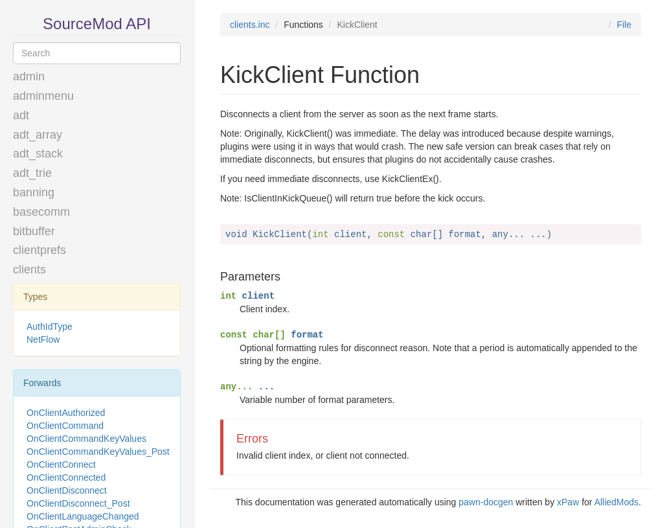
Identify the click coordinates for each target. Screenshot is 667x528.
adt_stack (38, 153)
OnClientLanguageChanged (83, 516)
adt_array (37, 134)
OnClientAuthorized (66, 412)
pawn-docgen (485, 502)
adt (21, 115)
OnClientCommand (65, 425)
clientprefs (39, 250)
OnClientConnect (61, 464)
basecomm (41, 211)
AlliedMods (616, 502)
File (623, 24)
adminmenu (43, 95)
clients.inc (249, 24)
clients (29, 269)
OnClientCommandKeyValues (86, 438)
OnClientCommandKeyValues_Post (98, 451)
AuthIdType (50, 326)
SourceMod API (97, 23)
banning (33, 192)
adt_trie (32, 172)
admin (29, 76)
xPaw (568, 502)
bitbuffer (34, 231)
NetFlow (43, 339)
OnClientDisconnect (67, 490)
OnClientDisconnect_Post (78, 503)
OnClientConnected (66, 477)
